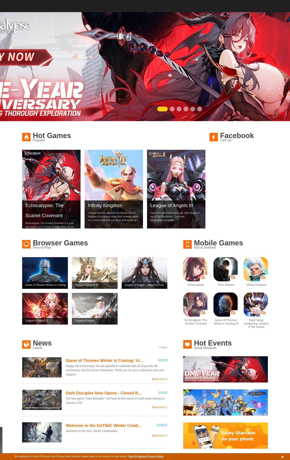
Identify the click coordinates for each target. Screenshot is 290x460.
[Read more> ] (159, 379)
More (162, 347)
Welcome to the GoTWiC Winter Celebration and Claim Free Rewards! (105, 425)
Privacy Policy (155, 456)
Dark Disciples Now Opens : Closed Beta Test (105, 393)
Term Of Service (137, 456)
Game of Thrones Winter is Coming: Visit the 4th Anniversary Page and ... (105, 360)
